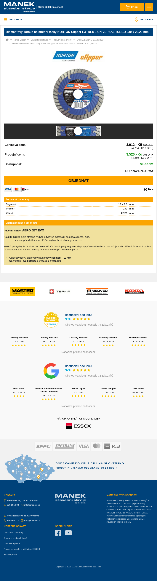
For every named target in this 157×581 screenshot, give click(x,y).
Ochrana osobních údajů (15, 538)
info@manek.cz (30, 505)
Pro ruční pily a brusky (62, 40)
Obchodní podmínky (13, 532)
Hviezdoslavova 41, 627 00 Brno (21, 516)
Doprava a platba (12, 543)
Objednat (78, 181)
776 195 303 (11, 505)
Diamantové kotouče (39, 40)
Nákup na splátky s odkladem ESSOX (22, 549)
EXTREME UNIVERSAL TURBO (89, 40)
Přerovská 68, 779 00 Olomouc (21, 500)
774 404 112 (11, 520)
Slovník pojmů (10, 554)
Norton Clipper (20, 40)
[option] (78, 94)
